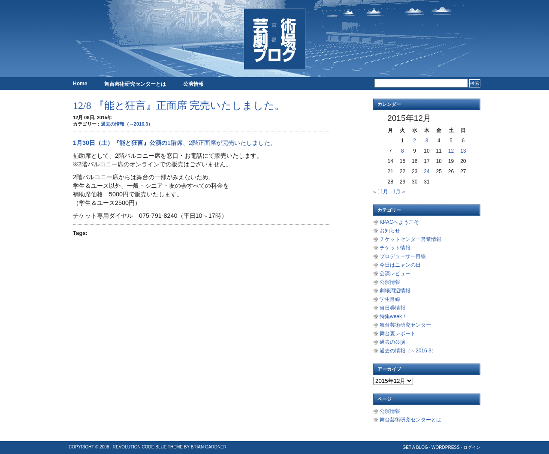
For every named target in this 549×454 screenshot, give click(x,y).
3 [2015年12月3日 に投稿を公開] (426, 141)
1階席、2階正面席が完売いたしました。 (221, 142)
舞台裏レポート (398, 334)
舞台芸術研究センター (405, 325)
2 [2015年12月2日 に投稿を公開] (414, 141)
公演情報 (193, 84)
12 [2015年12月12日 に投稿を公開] (451, 151)
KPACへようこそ (399, 222)
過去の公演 (392, 342)
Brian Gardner (208, 447)
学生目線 (390, 299)
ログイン (471, 447)
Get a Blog (415, 447)
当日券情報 (392, 308)
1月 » (398, 192)
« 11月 (380, 192)
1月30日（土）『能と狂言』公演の (120, 142)
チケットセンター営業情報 (410, 239)
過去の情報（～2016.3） (127, 123)
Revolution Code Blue (140, 447)
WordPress (445, 447)
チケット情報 (395, 248)
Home (80, 84)
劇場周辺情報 (395, 291)
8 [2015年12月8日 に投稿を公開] (402, 151)
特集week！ (393, 316)
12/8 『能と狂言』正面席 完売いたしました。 (179, 105)
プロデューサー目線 (403, 256)
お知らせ (390, 231)
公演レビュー (395, 274)
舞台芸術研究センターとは (135, 84)
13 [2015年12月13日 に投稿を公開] (463, 151)
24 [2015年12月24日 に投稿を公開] (426, 171)
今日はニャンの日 (400, 265)
